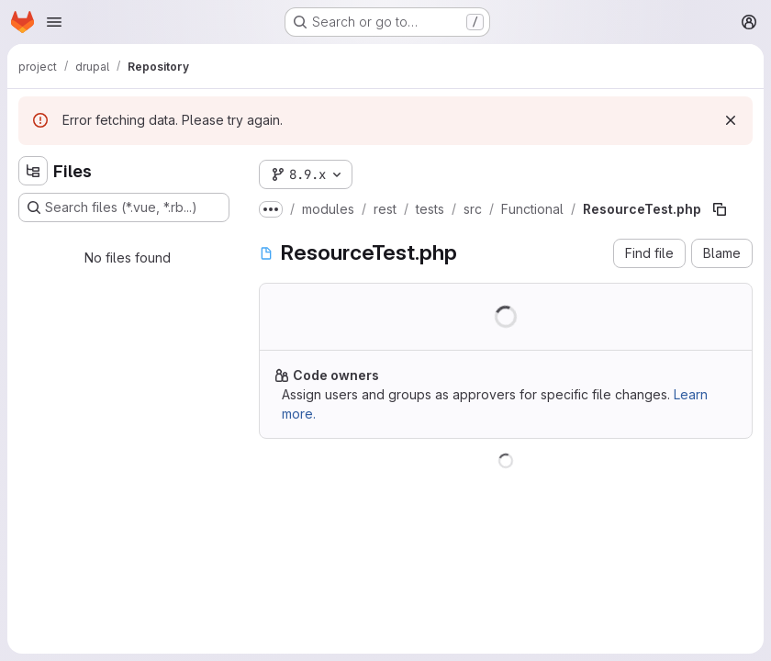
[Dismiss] (731, 120)
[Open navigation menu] (54, 22)
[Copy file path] (719, 209)
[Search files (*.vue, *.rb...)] (123, 207)
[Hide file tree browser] (33, 170)
